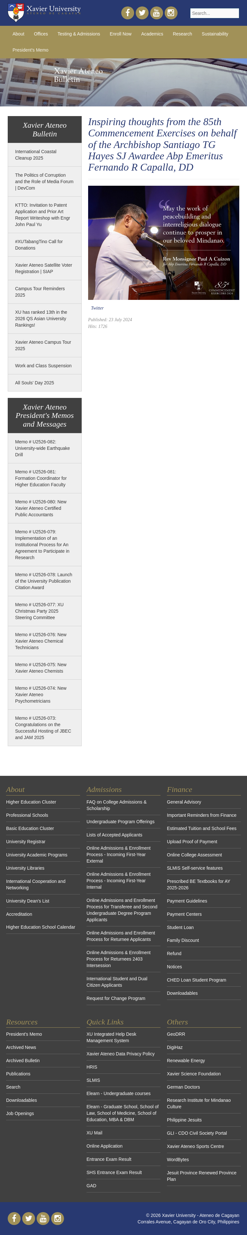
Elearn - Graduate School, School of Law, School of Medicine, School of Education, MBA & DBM (123, 1113)
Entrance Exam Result (109, 1159)
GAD (91, 1185)
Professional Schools (27, 815)
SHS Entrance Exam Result (114, 1172)
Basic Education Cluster (30, 828)
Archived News (21, 1047)
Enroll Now (121, 33)
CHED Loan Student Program (196, 980)
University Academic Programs (37, 854)
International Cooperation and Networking (35, 884)
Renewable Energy (186, 1060)
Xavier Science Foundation (194, 1073)
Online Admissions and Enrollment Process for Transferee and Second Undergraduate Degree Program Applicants (122, 910)
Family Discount (183, 940)
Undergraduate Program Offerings (120, 821)
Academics (152, 33)
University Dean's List (27, 901)
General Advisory (184, 802)
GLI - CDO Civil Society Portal (197, 1133)
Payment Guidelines (187, 901)
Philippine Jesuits (184, 1119)
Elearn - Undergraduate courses (119, 1093)
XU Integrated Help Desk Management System (111, 1037)
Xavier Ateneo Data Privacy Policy (121, 1053)
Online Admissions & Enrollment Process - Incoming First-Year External (119, 854)
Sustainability (215, 33)
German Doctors (183, 1087)
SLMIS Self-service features (195, 868)
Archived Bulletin (23, 1060)
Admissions (104, 789)
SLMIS (93, 1080)
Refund (174, 953)
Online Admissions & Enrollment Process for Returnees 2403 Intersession (119, 959)
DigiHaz (175, 1047)
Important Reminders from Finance (201, 815)
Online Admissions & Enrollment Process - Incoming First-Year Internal (119, 881)
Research (182, 33)
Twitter (97, 308)
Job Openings (20, 1113)
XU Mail (94, 1132)
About (18, 33)
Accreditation (19, 914)
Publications (18, 1073)
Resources (22, 1022)
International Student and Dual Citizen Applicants (117, 982)
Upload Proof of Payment (192, 841)
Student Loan (180, 927)
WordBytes (178, 1159)
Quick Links (105, 1022)
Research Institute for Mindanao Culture (199, 1103)
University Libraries (25, 868)
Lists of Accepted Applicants (114, 834)
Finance (179, 789)
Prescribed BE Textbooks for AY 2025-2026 (198, 884)
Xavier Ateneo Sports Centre (195, 1146)
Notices (174, 966)
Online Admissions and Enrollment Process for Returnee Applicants (121, 936)
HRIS (92, 1067)
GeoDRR (176, 1034)
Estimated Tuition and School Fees (201, 828)
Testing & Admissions (79, 33)
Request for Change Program (116, 998)
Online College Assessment (194, 854)
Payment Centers (184, 914)
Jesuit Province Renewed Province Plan (201, 1176)
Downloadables (182, 993)
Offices (41, 33)
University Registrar (25, 841)
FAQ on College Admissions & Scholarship (117, 805)
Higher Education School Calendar (40, 927)
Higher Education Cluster (31, 802)
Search (13, 1087)
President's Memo (31, 50)
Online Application (105, 1146)
